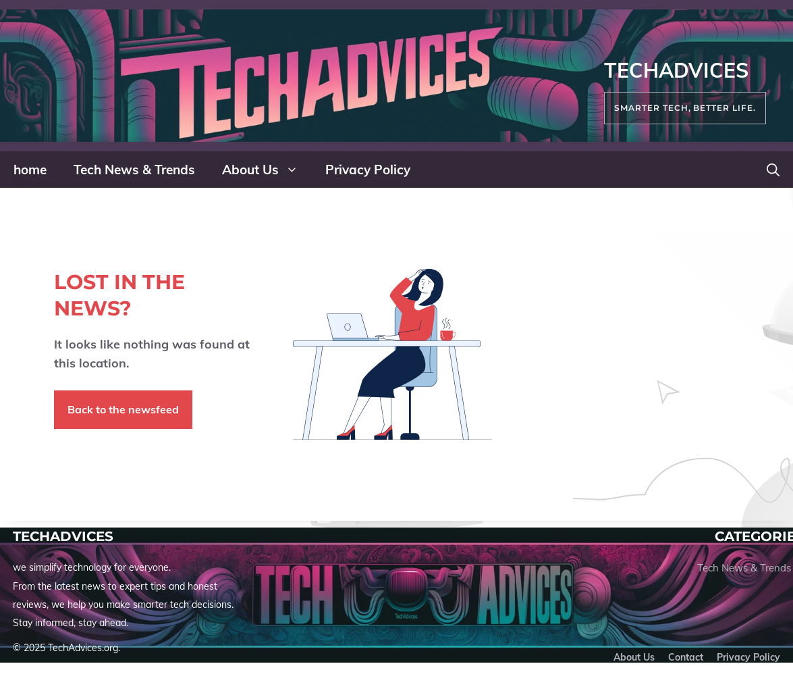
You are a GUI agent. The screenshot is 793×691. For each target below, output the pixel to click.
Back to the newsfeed (123, 409)
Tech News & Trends (134, 169)
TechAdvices (676, 70)
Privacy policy (748, 657)
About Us (267, 169)
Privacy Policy (367, 169)
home (30, 169)
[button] (773, 169)
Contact (685, 657)
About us (634, 657)
